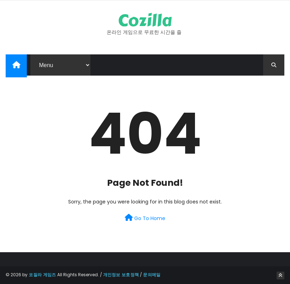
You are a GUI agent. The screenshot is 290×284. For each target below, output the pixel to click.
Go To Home (145, 218)
